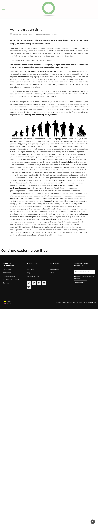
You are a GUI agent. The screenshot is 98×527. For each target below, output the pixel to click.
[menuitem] (8, 301)
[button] (3, 9)
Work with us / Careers (11, 279)
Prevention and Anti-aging (47, 34)
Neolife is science (9, 276)
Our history (7, 269)
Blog (28, 273)
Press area (30, 269)
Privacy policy (91, 302)
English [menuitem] (9, 304)
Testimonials (54, 269)
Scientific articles (33, 276)
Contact (6, 283)
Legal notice (83, 302)
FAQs (52, 273)
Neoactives (7, 273)
